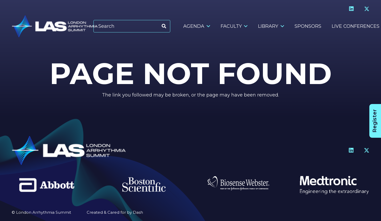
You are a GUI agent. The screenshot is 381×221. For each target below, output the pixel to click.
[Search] (131, 26)
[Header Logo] (55, 26)
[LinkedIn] (351, 8)
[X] (366, 9)
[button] (207, 26)
